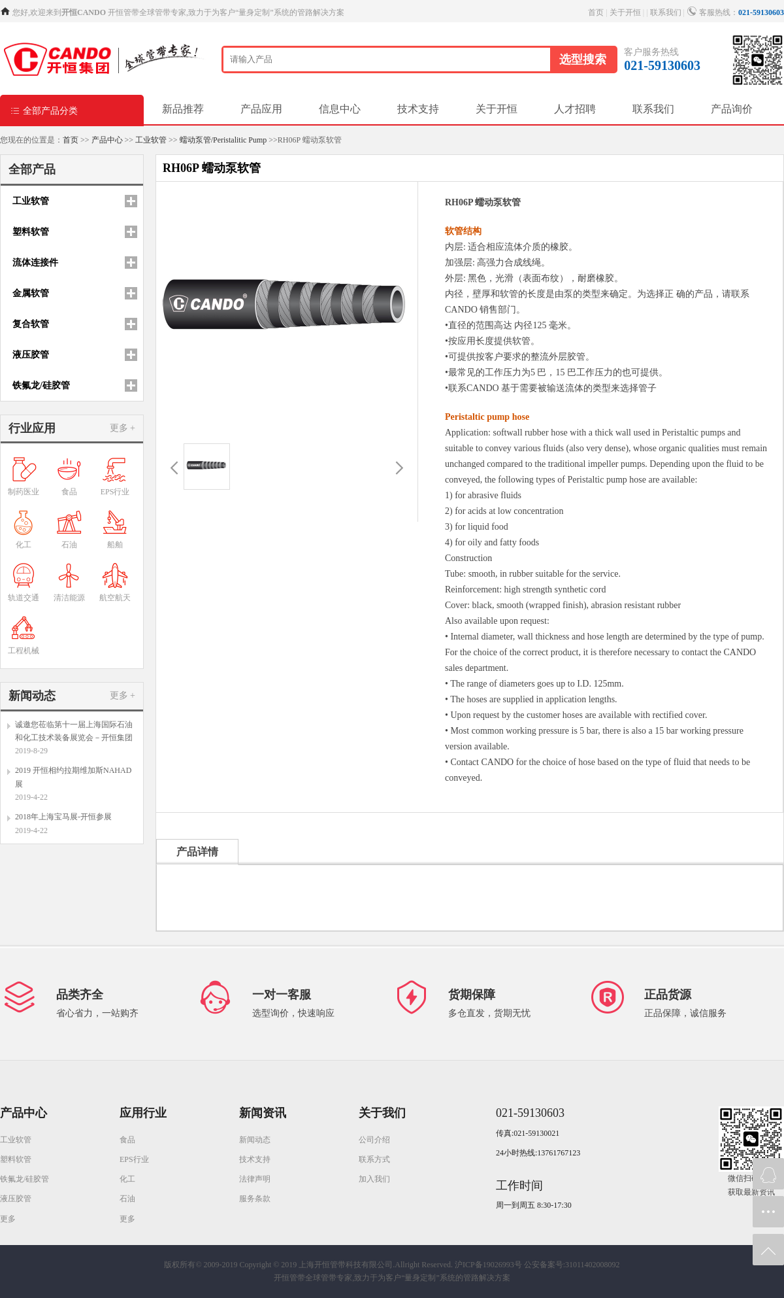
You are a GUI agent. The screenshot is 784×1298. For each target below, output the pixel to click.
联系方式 (374, 1159)
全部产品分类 (44, 110)
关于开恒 (625, 12)
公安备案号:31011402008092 (572, 1264)
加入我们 (374, 1179)
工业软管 (151, 140)
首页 (596, 12)
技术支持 (418, 108)
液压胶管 (15, 1198)
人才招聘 (575, 108)
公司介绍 (374, 1139)
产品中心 (107, 140)
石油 (127, 1198)
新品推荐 (183, 108)
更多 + (122, 428)
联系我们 (665, 12)
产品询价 (732, 108)
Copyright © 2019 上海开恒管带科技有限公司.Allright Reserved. (346, 1264)
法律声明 (254, 1179)
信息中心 (340, 108)
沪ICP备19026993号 (488, 1264)
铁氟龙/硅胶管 (24, 1179)
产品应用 (261, 108)
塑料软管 (15, 1159)
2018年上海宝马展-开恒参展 (63, 816)
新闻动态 (254, 1139)
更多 (8, 1218)
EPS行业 (134, 1159)
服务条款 (254, 1198)
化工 (127, 1179)
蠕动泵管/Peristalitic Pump (223, 140)
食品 (127, 1139)
